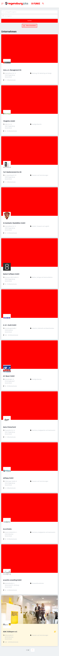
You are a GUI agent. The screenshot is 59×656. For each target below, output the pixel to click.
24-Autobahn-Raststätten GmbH (14, 223)
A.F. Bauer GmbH (9, 376)
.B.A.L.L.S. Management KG (12, 70)
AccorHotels (7, 529)
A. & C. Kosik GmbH (9, 325)
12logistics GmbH (9, 121)
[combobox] (29, 12)
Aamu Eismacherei (9, 427)
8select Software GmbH (11, 274)
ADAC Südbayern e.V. (10, 632)
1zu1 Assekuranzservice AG (12, 172)
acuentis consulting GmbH (12, 580)
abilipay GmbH (8, 478)
